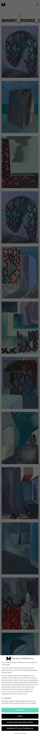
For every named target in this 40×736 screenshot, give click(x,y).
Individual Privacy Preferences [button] (20, 727)
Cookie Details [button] (18, 732)
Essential (7, 697)
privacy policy (6, 690)
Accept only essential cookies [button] (20, 721)
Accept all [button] (20, 709)
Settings (24, 692)
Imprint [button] (24, 732)
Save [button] (20, 715)
